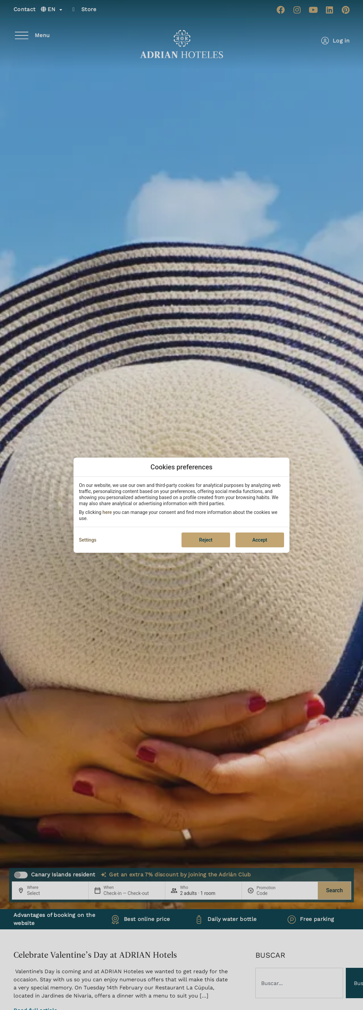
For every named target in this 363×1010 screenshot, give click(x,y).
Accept (259, 540)
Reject (205, 540)
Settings (87, 540)
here (107, 512)
